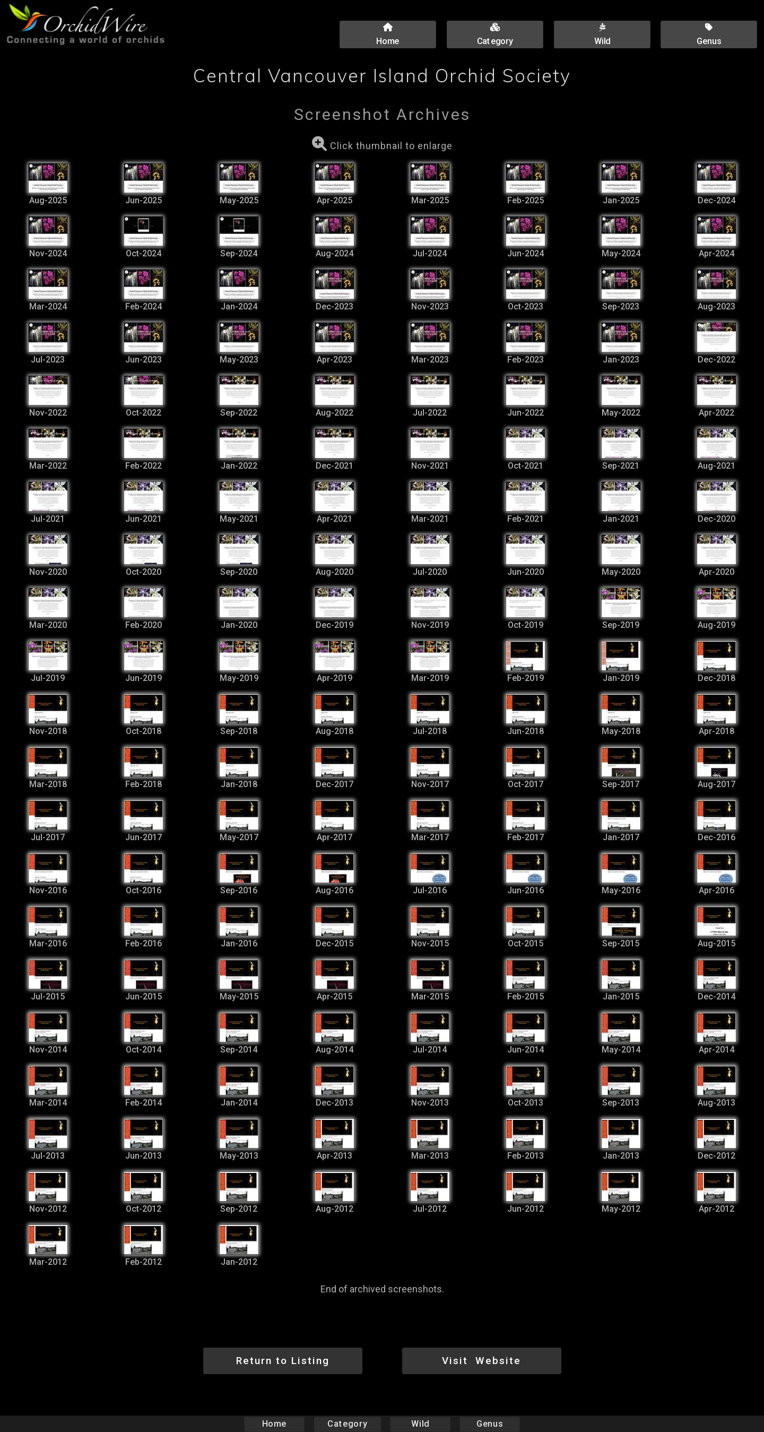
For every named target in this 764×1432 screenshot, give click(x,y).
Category (347, 1424)
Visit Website (481, 1361)
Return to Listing (282, 1361)
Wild (420, 1424)
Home (274, 1424)
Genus (489, 1424)
